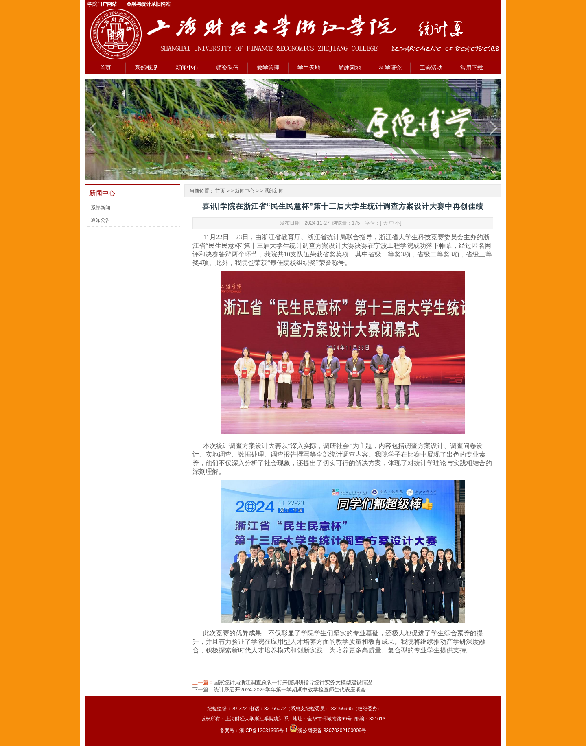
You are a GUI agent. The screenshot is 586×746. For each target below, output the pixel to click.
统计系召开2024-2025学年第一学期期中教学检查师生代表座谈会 (290, 690)
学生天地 (308, 67)
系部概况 (146, 67)
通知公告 (100, 220)
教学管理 (268, 67)
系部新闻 (100, 207)
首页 (105, 67)
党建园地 (349, 67)
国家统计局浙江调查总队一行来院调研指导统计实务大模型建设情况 (293, 682)
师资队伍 (227, 67)
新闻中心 (186, 67)
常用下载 (471, 67)
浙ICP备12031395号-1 (264, 730)
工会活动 (431, 67)
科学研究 (390, 67)
